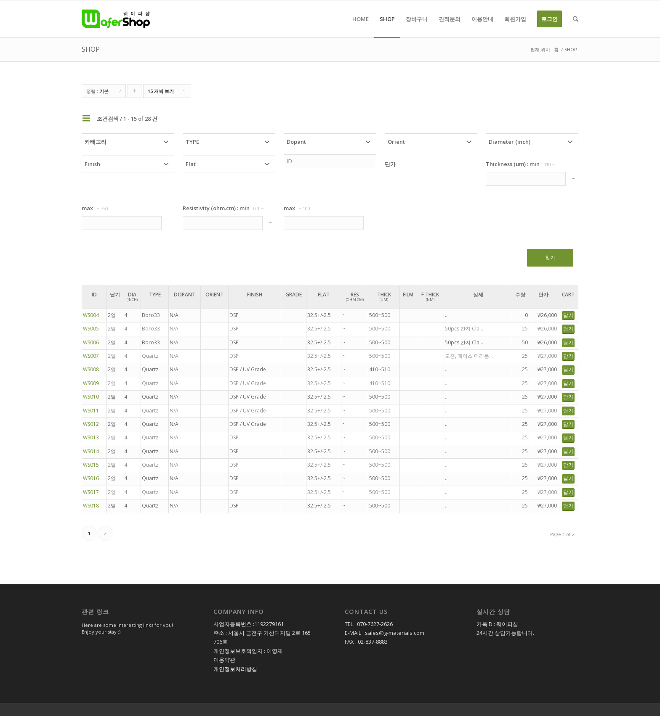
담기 (568, 315)
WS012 (91, 424)
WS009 (91, 383)
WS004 (91, 315)
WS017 (91, 492)
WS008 (91, 369)
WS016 (91, 478)
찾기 (550, 257)
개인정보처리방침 (235, 669)
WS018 (91, 505)
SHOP (91, 49)
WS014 (91, 451)
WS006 (91, 342)
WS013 (91, 437)
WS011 (91, 410)
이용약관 (224, 659)
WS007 (91, 355)
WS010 (91, 396)
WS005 (91, 328)
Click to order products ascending (134, 93)
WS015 (91, 464)
